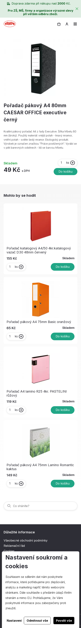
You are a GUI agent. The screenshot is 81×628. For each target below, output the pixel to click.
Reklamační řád (14, 546)
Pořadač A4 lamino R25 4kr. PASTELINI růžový (37, 393)
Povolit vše (64, 620)
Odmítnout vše (37, 620)
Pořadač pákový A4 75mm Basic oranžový (39, 322)
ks (64, 162)
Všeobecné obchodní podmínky (25, 540)
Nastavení (14, 620)
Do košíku (65, 171)
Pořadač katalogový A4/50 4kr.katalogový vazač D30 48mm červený (39, 250)
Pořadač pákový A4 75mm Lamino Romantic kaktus (40, 467)
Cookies (9, 551)
